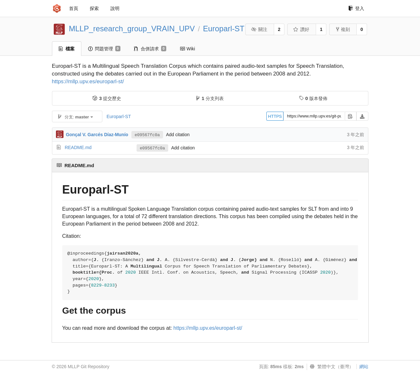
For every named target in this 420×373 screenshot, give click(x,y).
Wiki (187, 48)
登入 (356, 8)
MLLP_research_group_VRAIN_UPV (132, 28)
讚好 (301, 29)
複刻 (343, 29)
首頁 (73, 8)
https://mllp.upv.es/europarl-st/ (88, 81)
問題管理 (104, 49)
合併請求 (150, 49)
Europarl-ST (223, 28)
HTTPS (275, 116)
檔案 (67, 48)
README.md (78, 147)
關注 (259, 29)
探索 (94, 8)
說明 (114, 8)
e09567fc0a (147, 135)
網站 (363, 366)
